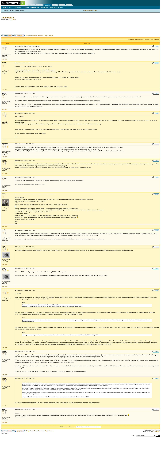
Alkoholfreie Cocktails (56, 7)
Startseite (31, 5)
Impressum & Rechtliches (90, 10)
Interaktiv (47, 5)
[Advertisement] (38, 27)
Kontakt (69, 5)
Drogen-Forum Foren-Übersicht (34, 35)
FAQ (17, 10)
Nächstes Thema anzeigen (151, 39)
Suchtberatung (17, 7)
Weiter (14, 19)
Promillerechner (34, 7)
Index (5, 10)
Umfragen (26, 7)
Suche (11, 10)
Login (22, 10)
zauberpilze (7, 17)
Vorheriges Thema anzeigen (135, 39)
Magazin (39, 5)
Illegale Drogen (49, 35)
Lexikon (62, 5)
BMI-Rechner (44, 7)
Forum (54, 5)
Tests (10, 7)
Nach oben (4, 59)
